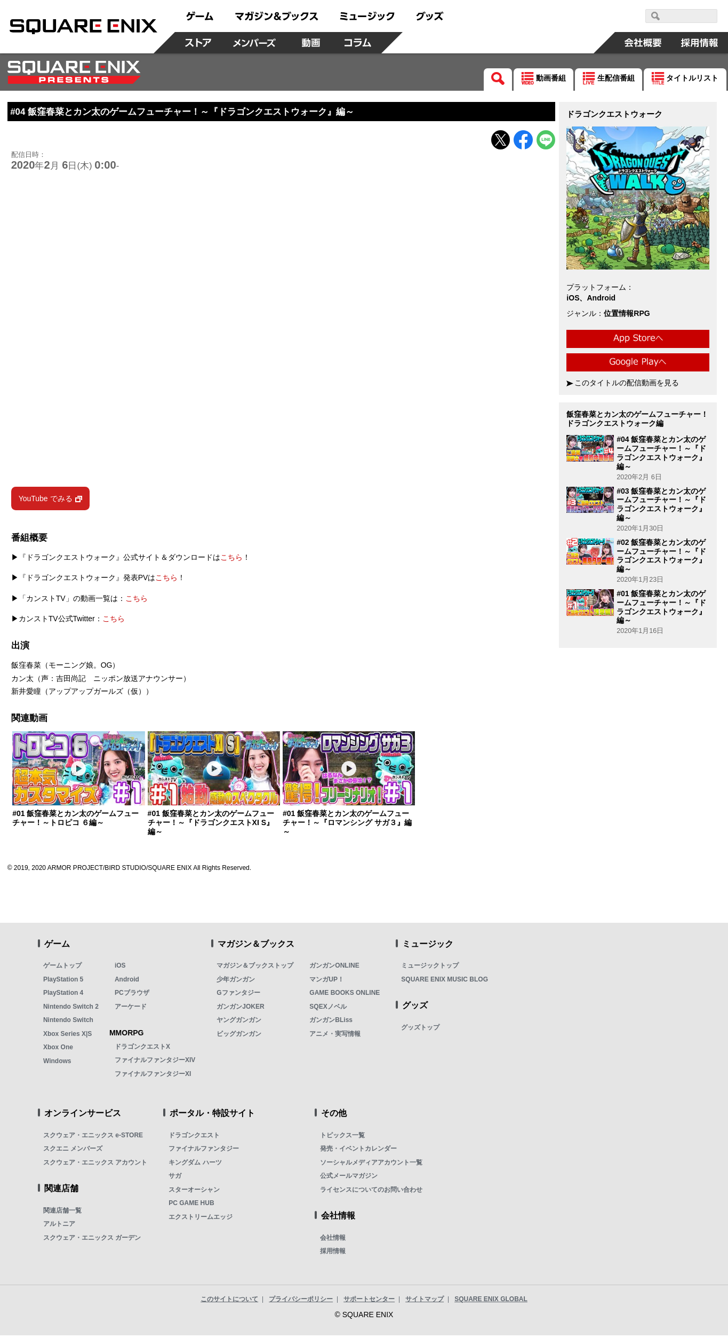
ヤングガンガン (239, 1022)
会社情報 (333, 1240)
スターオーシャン (194, 1192)
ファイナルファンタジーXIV (155, 1062)
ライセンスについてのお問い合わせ (371, 1192)
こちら (231, 559)
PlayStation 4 (63, 995)
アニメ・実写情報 (335, 1036)
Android (127, 981)
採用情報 (333, 1253)
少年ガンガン (236, 981)
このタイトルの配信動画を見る (626, 383)
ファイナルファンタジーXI (153, 1076)
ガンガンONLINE (334, 968)
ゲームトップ (62, 968)
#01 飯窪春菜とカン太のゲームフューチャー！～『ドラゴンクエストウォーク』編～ (661, 606)
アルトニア (59, 1226)
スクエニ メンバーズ (72, 1151)
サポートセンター (369, 1301)
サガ (175, 1178)
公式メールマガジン (349, 1178)
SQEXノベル (327, 1008)
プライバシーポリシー (301, 1301)
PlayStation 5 (63, 981)
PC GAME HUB (191, 1205)
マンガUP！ (326, 981)
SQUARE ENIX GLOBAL (490, 1301)
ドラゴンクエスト (194, 1137)
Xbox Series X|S (67, 1036)
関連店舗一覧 (62, 1212)
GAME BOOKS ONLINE (344, 995)
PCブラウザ (132, 995)
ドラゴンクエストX (142, 1048)
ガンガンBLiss (331, 1022)
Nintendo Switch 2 (71, 1008)
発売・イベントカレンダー (358, 1151)
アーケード (131, 1008)
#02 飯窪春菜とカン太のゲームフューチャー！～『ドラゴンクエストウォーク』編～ (661, 555)
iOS (120, 968)
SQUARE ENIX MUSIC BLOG (444, 981)
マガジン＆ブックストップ (255, 968)
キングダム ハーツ (195, 1164)
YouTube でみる (46, 500)
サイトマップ (424, 1301)
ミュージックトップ (430, 968)
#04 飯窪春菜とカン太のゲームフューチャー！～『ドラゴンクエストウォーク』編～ (661, 452)
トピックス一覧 (342, 1137)
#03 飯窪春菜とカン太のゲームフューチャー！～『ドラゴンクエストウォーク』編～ (661, 504)
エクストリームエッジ (201, 1219)
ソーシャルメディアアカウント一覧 (371, 1164)
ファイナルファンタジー (204, 1151)
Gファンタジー (238, 995)
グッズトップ (420, 1029)
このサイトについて (229, 1301)
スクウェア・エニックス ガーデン (92, 1240)
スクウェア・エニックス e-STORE (93, 1137)
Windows (57, 1063)
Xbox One (58, 1050)
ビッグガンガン (239, 1036)
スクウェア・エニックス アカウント (95, 1164)
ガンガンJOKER (240, 1008)
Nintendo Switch (68, 1022)
